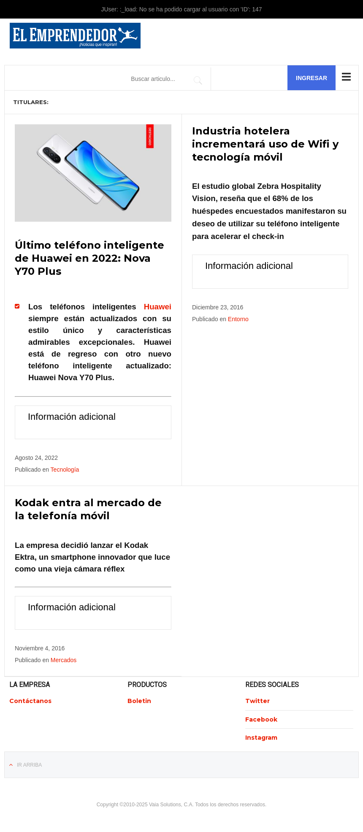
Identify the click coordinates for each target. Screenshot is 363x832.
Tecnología (65, 469)
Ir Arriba (29, 765)
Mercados (63, 660)
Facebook (261, 719)
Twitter (257, 701)
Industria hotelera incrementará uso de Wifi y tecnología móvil (265, 144)
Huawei (157, 306)
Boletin (139, 701)
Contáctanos (30, 701)
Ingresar (311, 78)
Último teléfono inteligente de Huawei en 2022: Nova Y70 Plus (89, 258)
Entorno (238, 319)
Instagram (261, 737)
